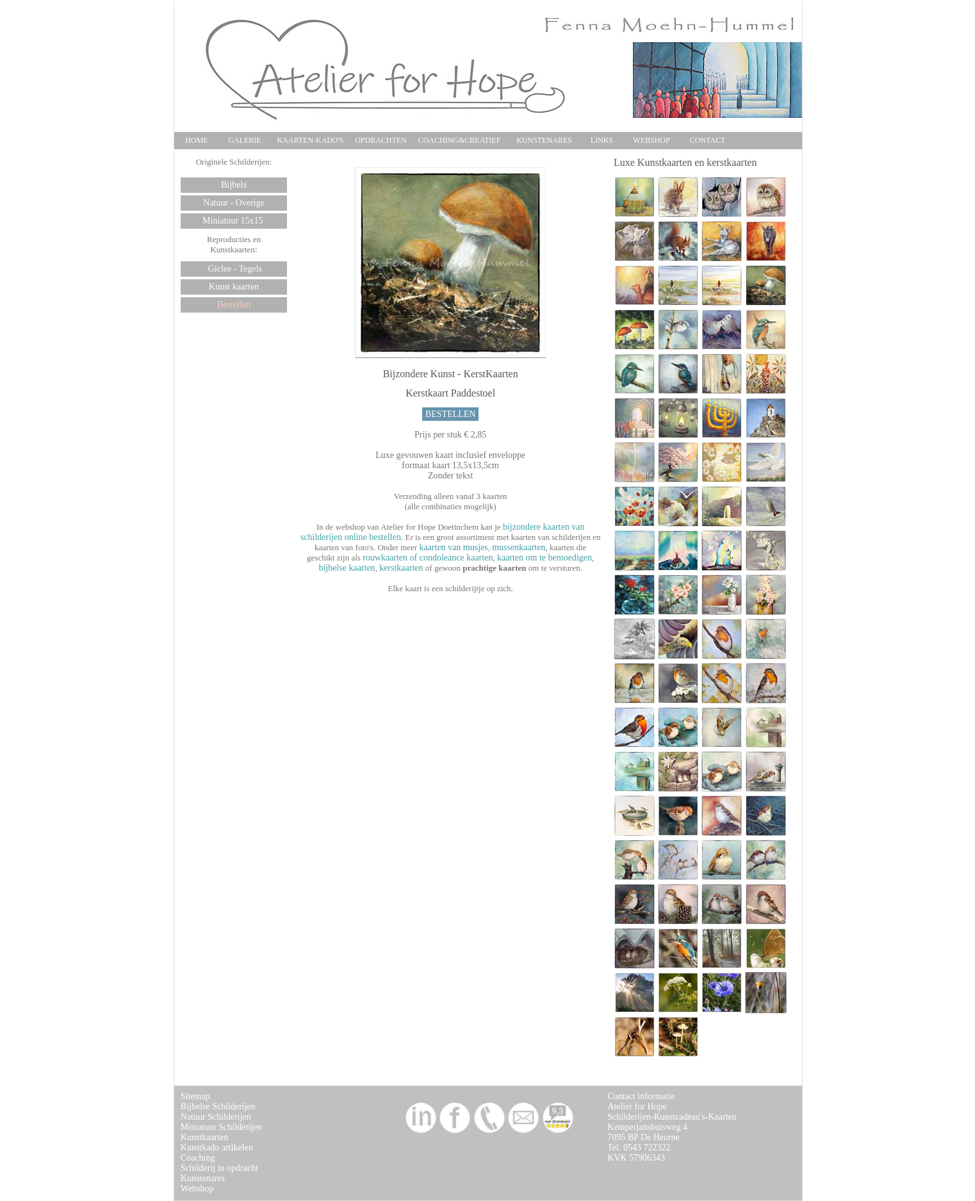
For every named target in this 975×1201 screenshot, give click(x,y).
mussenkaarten (518, 547)
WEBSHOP (651, 140)
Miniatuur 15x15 (233, 220)
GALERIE (244, 140)
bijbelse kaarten (346, 568)
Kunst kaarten (234, 286)
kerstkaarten (401, 568)
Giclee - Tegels (234, 269)
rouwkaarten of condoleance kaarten (428, 557)
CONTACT (708, 140)
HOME (196, 140)
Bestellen (233, 304)
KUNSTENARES (544, 140)
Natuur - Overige (234, 203)
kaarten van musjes (453, 547)
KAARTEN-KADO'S (310, 140)
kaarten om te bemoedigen (544, 557)
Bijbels (234, 185)
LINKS (602, 140)
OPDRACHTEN (381, 140)
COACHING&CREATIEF (459, 140)
